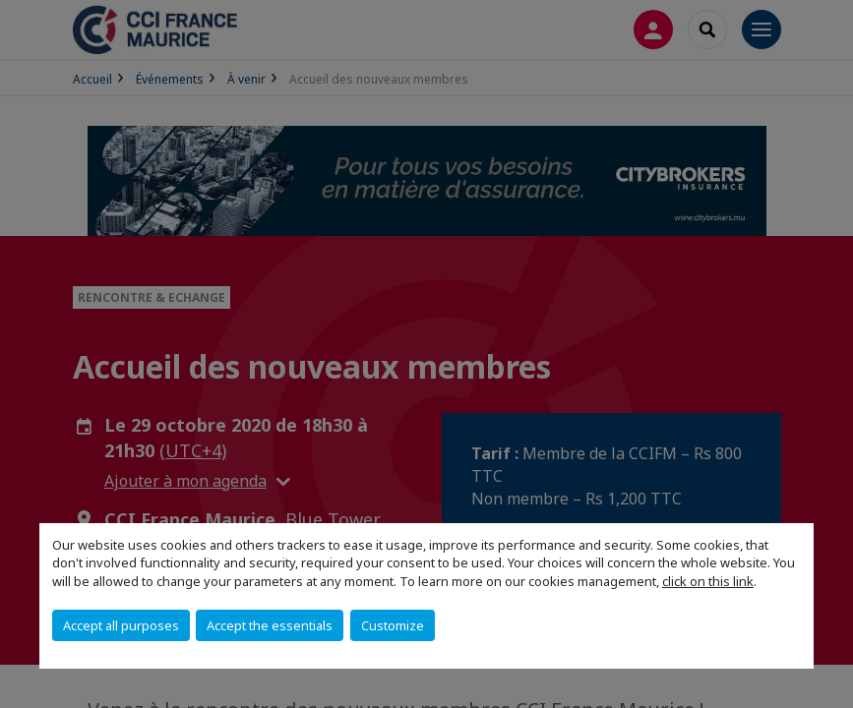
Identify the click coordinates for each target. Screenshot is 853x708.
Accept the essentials (270, 625)
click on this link (708, 581)
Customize (392, 625)
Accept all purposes (121, 625)
